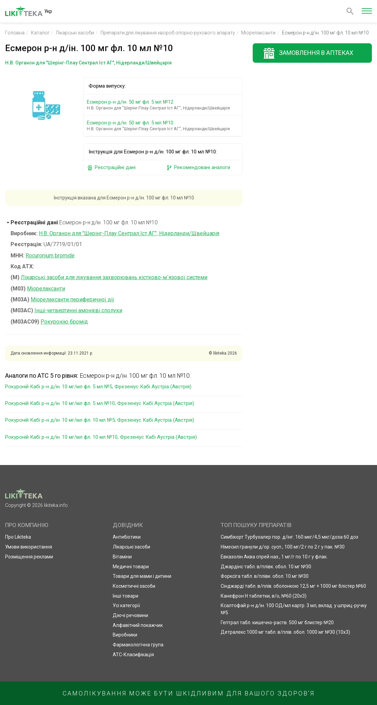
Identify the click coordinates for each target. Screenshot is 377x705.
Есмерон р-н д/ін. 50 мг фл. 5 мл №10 (164, 126)
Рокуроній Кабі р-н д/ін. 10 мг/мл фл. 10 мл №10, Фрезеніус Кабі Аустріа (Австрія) (101, 437)
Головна (15, 32)
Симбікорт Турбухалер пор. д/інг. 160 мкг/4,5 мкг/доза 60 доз (289, 537)
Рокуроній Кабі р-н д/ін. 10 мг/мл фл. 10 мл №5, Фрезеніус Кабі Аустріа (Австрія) (99, 420)
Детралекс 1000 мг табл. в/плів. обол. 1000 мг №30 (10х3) (285, 632)
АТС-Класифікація (133, 654)
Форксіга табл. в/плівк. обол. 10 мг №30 (265, 576)
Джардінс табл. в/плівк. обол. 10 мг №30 (266, 566)
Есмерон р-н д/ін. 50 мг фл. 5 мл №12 (164, 105)
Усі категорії (126, 605)
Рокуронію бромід (64, 321)
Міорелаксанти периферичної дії (72, 299)
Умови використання (28, 547)
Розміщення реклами (29, 556)
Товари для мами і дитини (142, 576)
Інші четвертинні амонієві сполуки (78, 310)
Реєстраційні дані (111, 167)
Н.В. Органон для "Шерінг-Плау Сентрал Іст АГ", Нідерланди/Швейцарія (129, 233)
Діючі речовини (130, 615)
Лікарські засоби (75, 32)
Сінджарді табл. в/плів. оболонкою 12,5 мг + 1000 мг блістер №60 (293, 586)
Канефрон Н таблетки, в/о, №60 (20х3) (264, 596)
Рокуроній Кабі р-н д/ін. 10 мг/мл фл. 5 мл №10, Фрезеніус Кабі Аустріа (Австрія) (99, 403)
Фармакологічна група (138, 644)
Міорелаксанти (258, 32)
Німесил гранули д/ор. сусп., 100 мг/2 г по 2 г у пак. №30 (283, 547)
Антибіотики (127, 537)
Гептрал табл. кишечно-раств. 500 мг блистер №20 (277, 622)
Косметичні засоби (134, 586)
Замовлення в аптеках (316, 52)
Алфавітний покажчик (138, 625)
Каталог (40, 32)
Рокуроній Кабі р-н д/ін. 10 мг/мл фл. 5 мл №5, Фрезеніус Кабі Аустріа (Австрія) (98, 387)
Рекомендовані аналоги (198, 167)
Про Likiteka (18, 537)
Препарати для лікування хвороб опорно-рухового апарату (167, 32)
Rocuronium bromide (50, 255)
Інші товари (125, 596)
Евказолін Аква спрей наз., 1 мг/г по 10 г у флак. (274, 556)
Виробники (125, 635)
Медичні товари (131, 566)
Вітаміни (122, 556)
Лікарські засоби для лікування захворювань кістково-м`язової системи (114, 277)
